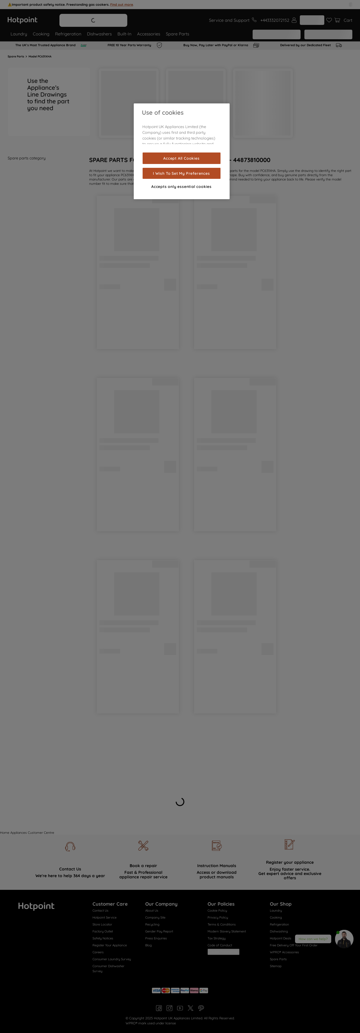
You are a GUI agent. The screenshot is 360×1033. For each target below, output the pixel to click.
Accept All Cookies (181, 158)
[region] (182, 151)
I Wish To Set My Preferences (181, 173)
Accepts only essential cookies (181, 186)
